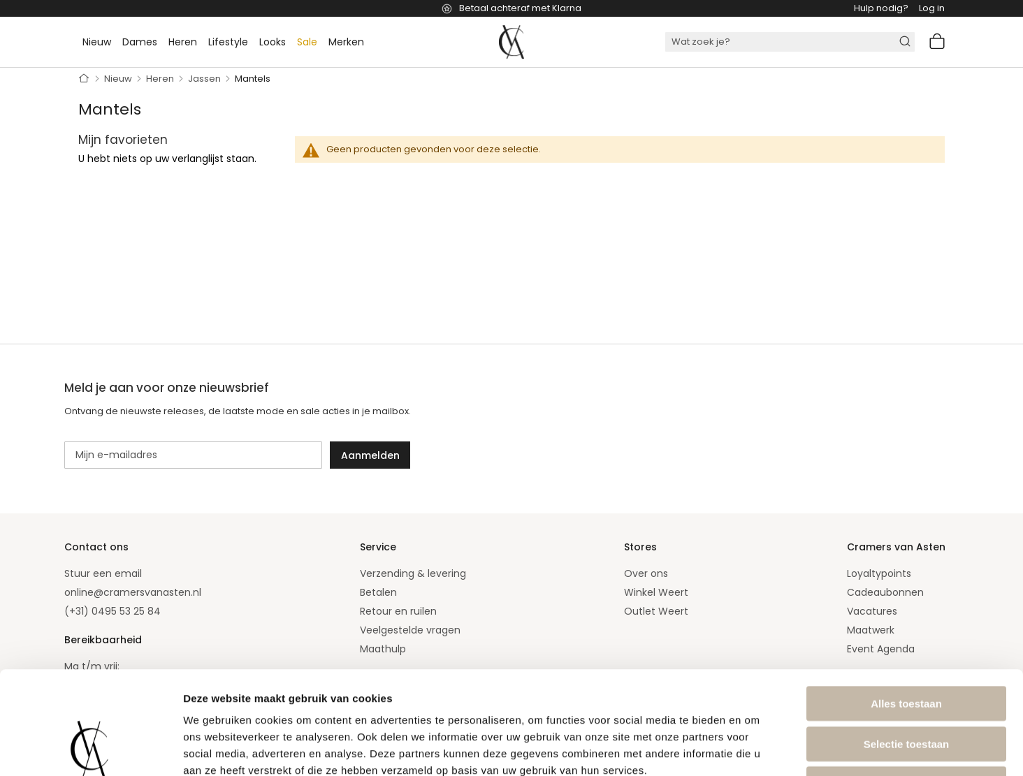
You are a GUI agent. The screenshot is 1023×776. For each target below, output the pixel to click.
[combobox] (790, 42)
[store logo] (511, 42)
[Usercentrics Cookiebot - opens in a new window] (90, 748)
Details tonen (755, 748)
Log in (932, 8)
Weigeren (906, 687)
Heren (161, 78)
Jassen (205, 78)
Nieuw (119, 78)
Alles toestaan (906, 607)
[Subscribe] (370, 455)
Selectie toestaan (907, 647)
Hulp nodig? (881, 8)
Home (84, 79)
